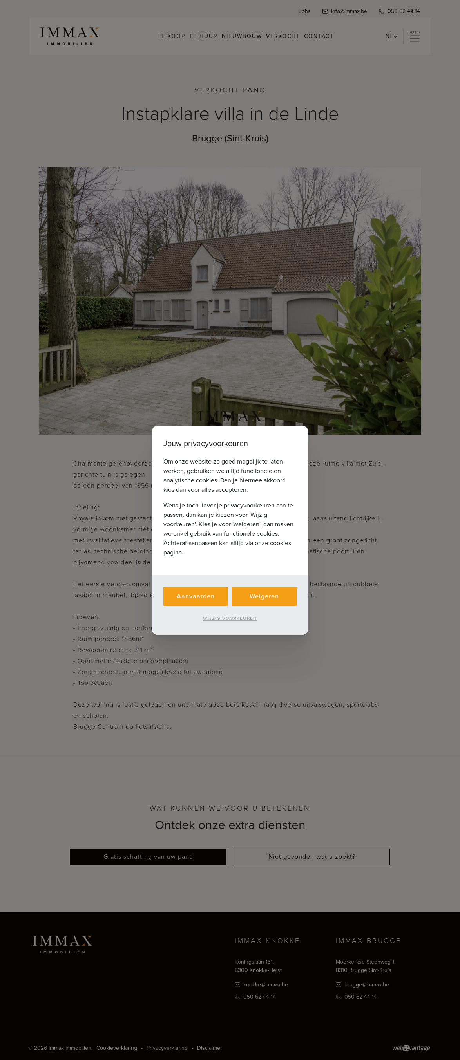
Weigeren (264, 596)
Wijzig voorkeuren (230, 618)
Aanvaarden (196, 596)
